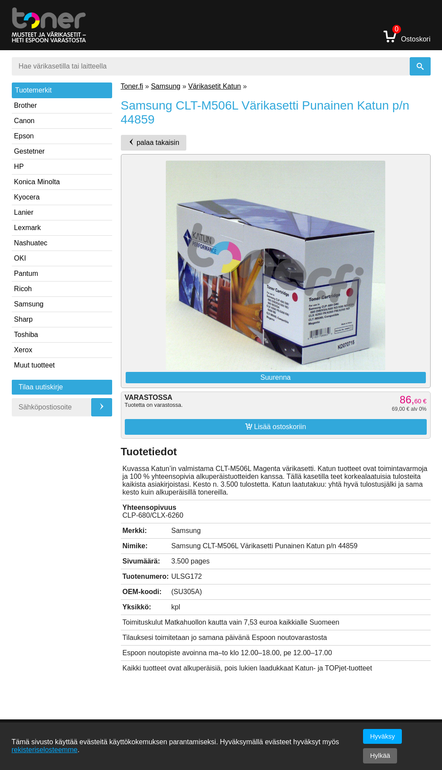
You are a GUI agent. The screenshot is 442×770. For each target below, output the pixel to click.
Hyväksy (382, 736)
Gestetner (29, 151)
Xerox (23, 350)
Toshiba (26, 334)
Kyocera (27, 197)
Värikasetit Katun (214, 86)
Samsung (29, 304)
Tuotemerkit (33, 90)
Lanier (23, 212)
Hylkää (380, 755)
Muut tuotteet (34, 365)
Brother (25, 105)
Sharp (23, 319)
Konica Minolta (37, 182)
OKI (20, 258)
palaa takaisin (153, 142)
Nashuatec (31, 243)
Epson (24, 136)
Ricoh (23, 288)
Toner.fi (132, 86)
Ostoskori (407, 36)
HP (19, 166)
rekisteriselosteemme (45, 749)
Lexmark (27, 227)
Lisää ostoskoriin (275, 426)
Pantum (26, 273)
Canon (24, 120)
